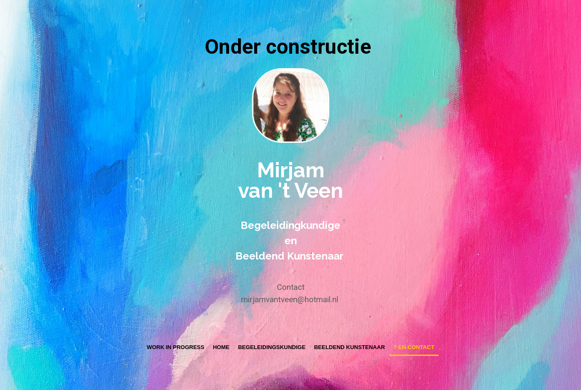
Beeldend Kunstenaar (349, 347)
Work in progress (175, 347)
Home (221, 347)
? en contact (413, 347)
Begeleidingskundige (271, 347)
